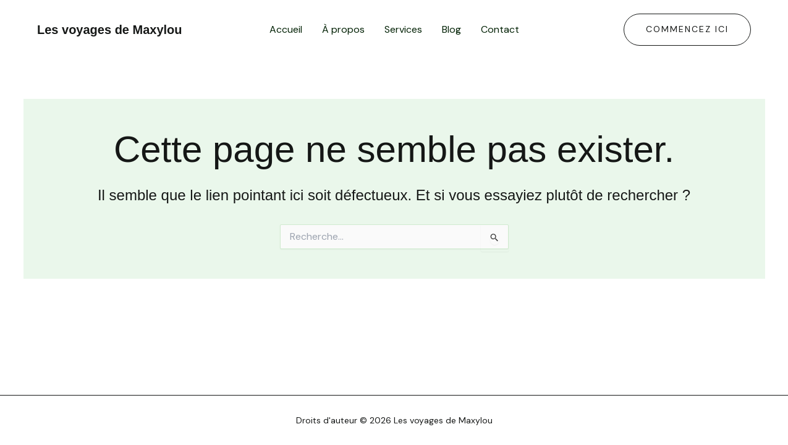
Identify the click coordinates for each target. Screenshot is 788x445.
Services (403, 29)
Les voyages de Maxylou (109, 29)
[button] (687, 30)
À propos (343, 29)
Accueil (285, 29)
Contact (500, 29)
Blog (451, 29)
